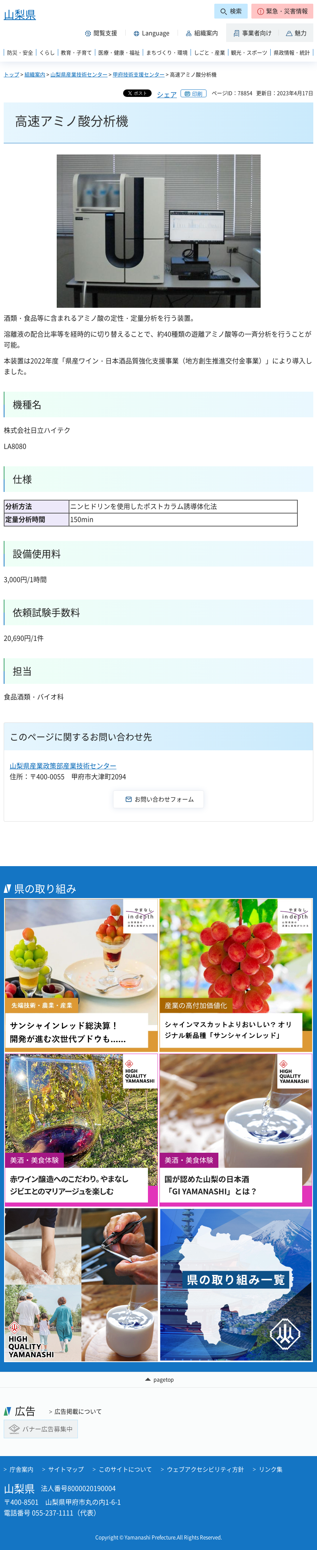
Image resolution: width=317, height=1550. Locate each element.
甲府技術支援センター (139, 74)
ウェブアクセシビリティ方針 (205, 1469)
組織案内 (34, 74)
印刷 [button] (197, 93)
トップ (11, 74)
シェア (167, 94)
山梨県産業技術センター (79, 74)
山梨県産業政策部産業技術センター (63, 766)
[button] (282, 11)
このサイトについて (125, 1469)
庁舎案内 (21, 1469)
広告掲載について (78, 1411)
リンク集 (271, 1469)
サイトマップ (66, 1469)
